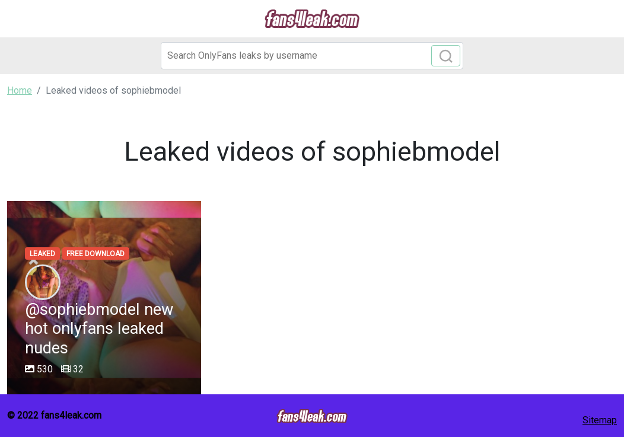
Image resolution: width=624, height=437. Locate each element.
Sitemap (599, 420)
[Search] (312, 55)
